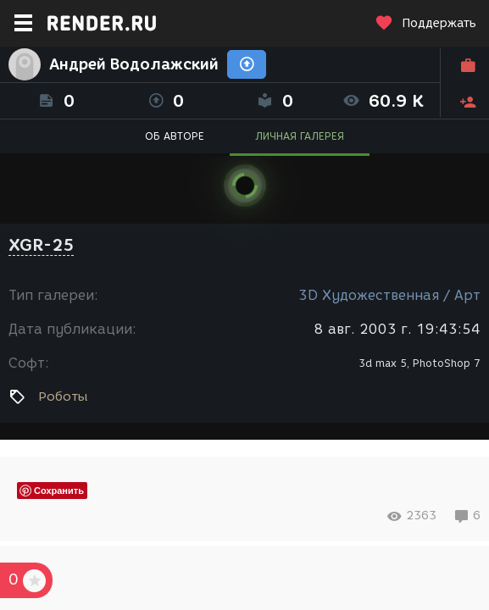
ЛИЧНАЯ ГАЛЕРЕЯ (299, 136)
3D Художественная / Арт (389, 295)
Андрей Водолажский (134, 64)
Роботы (63, 396)
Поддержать (425, 23)
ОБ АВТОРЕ (174, 136)
